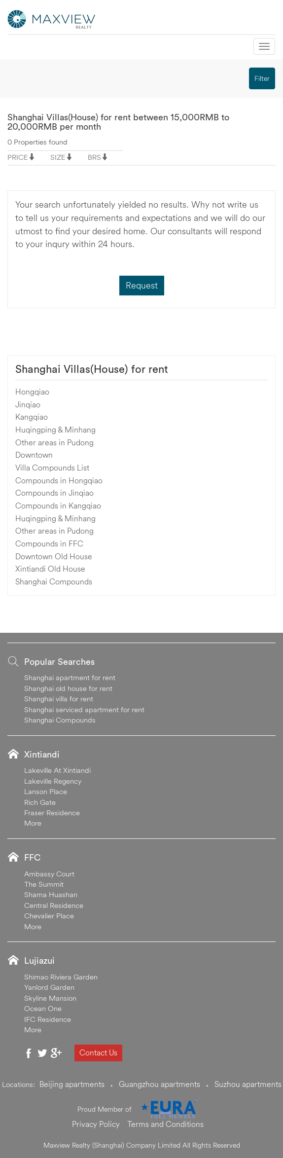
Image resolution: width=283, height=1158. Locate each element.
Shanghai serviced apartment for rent (84, 709)
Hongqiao (32, 392)
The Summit (44, 884)
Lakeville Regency (52, 781)
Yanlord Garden (49, 987)
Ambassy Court (49, 873)
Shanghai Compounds (53, 581)
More (32, 823)
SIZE (58, 157)
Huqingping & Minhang (55, 429)
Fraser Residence (52, 812)
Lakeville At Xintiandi (57, 770)
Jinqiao (27, 404)
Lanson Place (45, 791)
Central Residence (53, 905)
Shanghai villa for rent (58, 698)
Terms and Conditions (165, 1124)
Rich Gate (40, 802)
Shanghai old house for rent (68, 688)
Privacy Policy (96, 1124)
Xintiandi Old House (50, 569)
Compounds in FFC (49, 543)
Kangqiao (31, 417)
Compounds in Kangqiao (58, 505)
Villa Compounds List (52, 467)
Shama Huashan (50, 894)
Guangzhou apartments (159, 1084)
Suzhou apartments (248, 1084)
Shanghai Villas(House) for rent (91, 369)
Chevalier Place (49, 915)
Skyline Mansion (50, 998)
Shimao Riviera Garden (61, 976)
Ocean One (43, 1008)
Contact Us (98, 1052)
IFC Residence (47, 1019)
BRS (94, 157)
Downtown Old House (53, 556)
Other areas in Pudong (54, 442)
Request (142, 285)
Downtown (34, 455)
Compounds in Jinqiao (54, 493)
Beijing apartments (72, 1084)
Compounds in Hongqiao (59, 480)
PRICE (17, 157)
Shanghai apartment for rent (69, 677)
